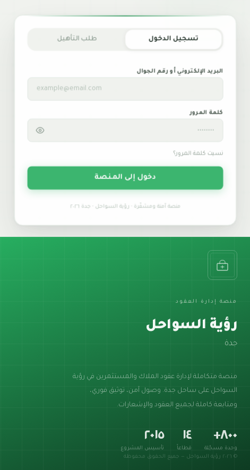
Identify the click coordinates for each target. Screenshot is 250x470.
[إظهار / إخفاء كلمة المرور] (40, 133)
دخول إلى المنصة (125, 180)
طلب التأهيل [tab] (77, 42)
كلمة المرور (205, 115)
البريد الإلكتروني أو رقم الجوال (179, 74)
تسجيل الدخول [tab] (172, 42)
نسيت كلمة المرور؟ (197, 156)
